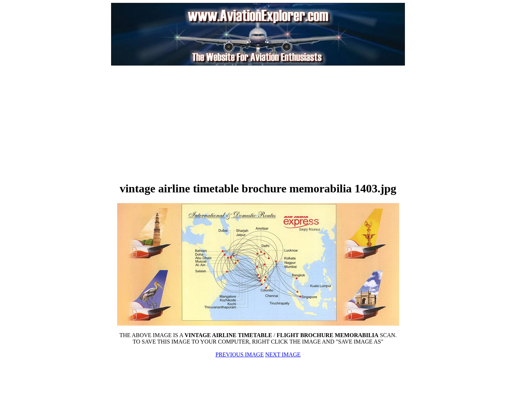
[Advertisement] (178, 123)
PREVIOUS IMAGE (239, 354)
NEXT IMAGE (283, 354)
